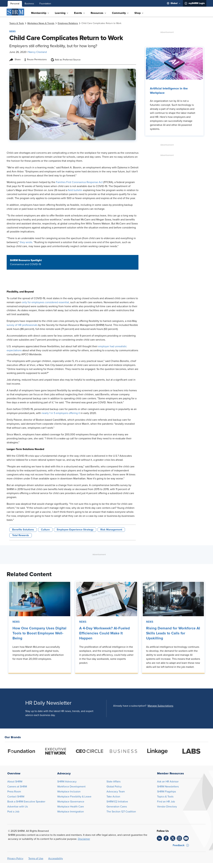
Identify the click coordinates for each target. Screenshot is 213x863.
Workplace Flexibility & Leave (74, 796)
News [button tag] (12, 31)
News (16, 622)
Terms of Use (35, 858)
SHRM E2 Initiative (117, 801)
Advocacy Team (115, 791)
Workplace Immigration (70, 811)
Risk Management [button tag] (111, 529)
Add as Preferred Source (66, 59)
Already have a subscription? (129, 705)
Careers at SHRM (17, 786)
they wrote (26, 242)
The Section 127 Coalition (121, 811)
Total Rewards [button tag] (20, 535)
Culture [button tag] (45, 529)
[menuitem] (173, 3)
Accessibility (55, 858)
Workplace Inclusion (69, 791)
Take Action (113, 796)
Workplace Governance (70, 801)
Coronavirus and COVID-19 (25, 264)
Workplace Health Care (70, 806)
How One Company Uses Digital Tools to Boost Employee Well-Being (39, 633)
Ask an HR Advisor (168, 781)
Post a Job (13, 811)
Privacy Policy (15, 858)
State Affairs (113, 781)
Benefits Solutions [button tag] (23, 529)
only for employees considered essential (45, 302)
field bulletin (75, 190)
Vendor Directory (167, 806)
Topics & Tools (165, 796)
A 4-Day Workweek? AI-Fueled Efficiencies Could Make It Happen (104, 633)
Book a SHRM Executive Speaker (26, 801)
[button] (160, 705)
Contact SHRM (15, 796)
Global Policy (114, 786)
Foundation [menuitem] (45, 4)
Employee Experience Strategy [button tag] (75, 529)
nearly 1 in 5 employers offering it (61, 413)
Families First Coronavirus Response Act (79, 182)
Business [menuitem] (29, 4)
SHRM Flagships (166, 791)
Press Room (14, 791)
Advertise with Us (17, 806)
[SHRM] (15, 12)
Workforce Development (71, 786)
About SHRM (14, 781)
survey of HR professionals (22, 325)
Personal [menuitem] (14, 4)
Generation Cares (116, 806)
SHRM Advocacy (67, 781)
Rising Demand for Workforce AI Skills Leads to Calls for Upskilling (173, 633)
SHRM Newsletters (168, 786)
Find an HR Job (166, 801)
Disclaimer (84, 839)
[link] (16, 23)
